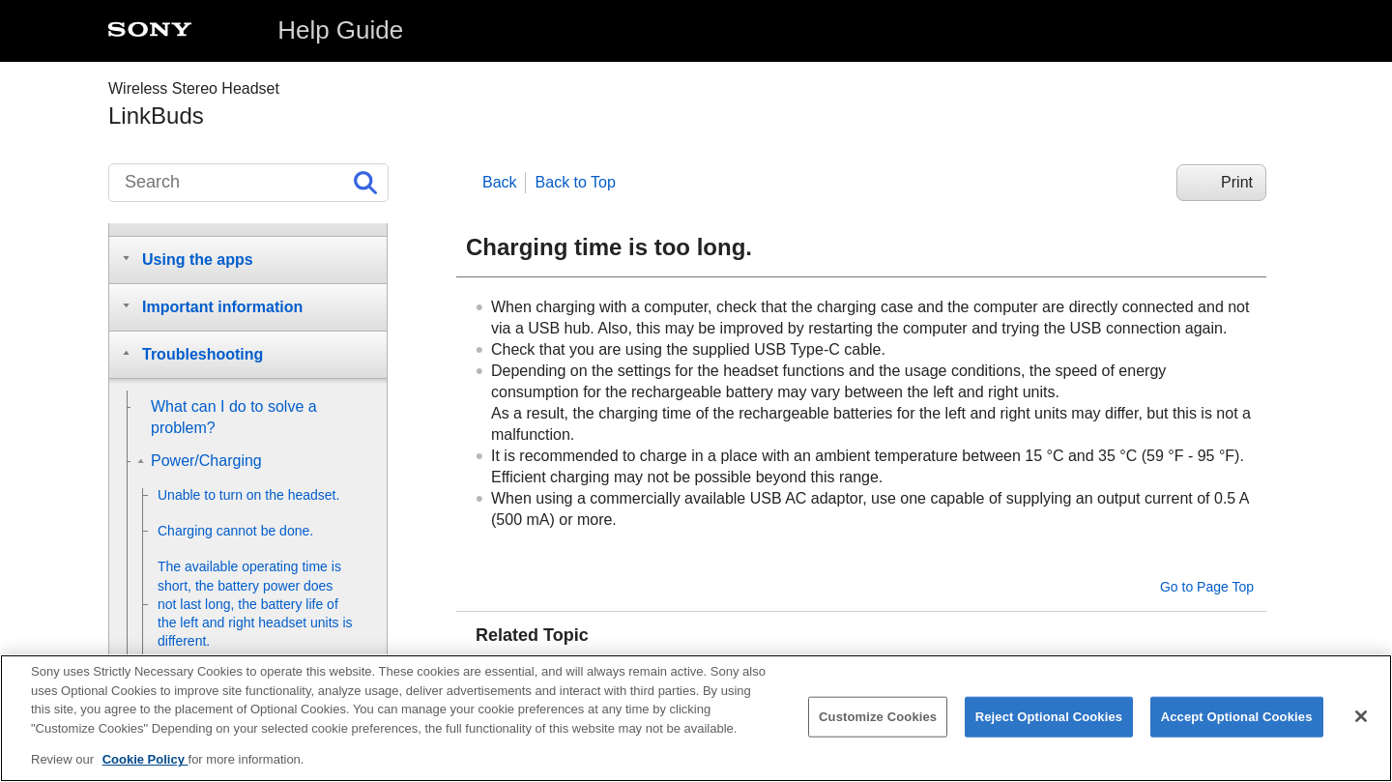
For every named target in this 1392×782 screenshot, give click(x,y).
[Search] (248, 182)
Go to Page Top (1207, 586)
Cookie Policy (145, 763)
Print (1237, 182)
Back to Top (576, 182)
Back (499, 182)
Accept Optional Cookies (1237, 720)
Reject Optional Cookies (1049, 720)
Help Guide (340, 29)
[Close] (1361, 720)
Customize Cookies (878, 720)
